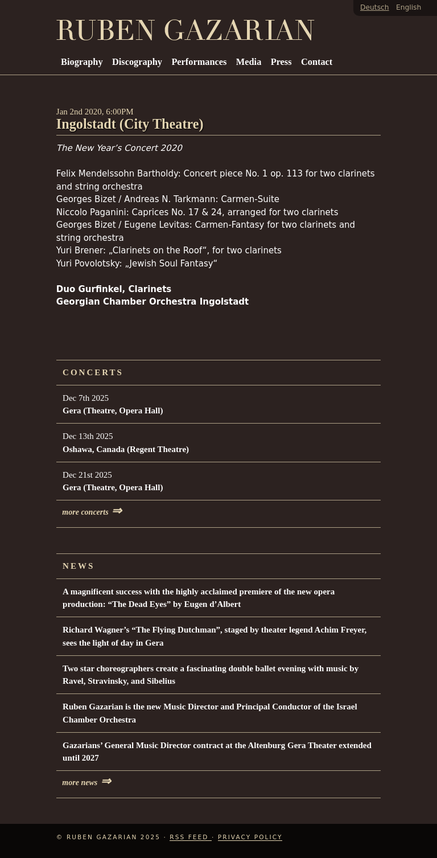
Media (248, 61)
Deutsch (374, 7)
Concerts (93, 372)
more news (86, 782)
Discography (137, 61)
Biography (82, 61)
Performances (198, 61)
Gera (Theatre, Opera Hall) (113, 410)
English (408, 7)
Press (281, 61)
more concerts (92, 512)
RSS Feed (191, 837)
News (78, 565)
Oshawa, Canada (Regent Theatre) (126, 449)
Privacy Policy (250, 837)
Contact (316, 61)
